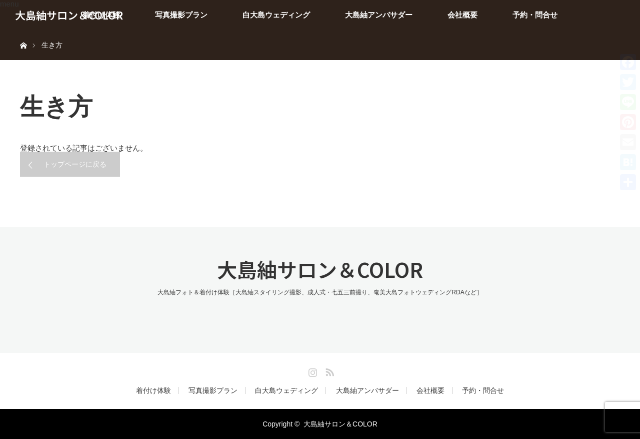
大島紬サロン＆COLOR (69, 15)
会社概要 (463, 15)
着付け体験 (153, 390)
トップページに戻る (75, 164)
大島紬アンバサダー (378, 15)
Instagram (311, 370)
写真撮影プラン (181, 15)
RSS (328, 370)
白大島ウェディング (276, 15)
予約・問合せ (535, 15)
